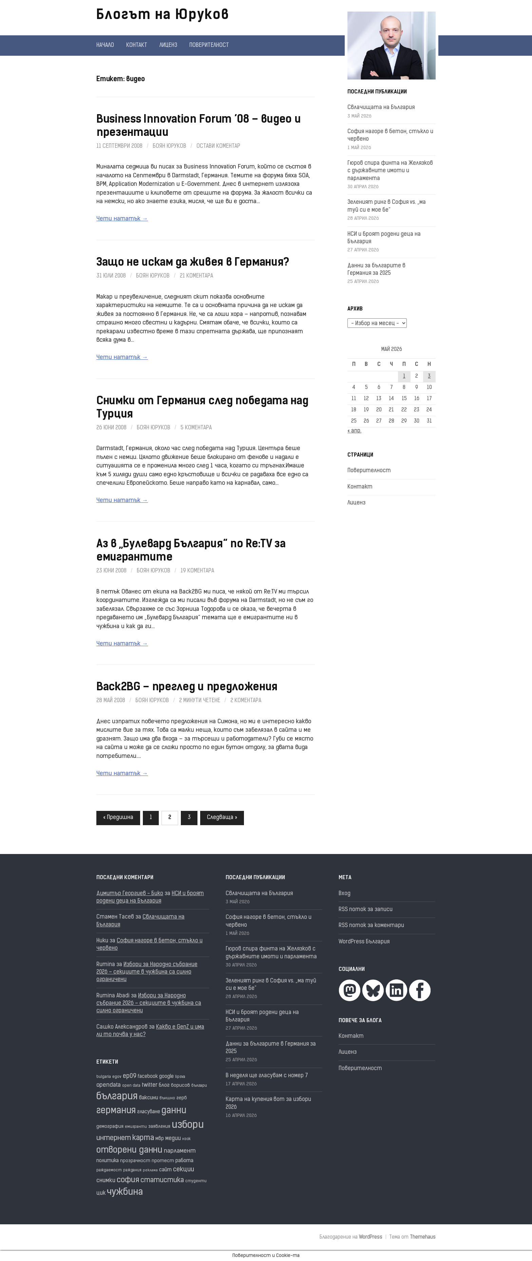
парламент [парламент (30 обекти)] (180, 1151)
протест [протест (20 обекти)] (163, 1161)
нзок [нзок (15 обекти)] (186, 1139)
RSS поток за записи (366, 909)
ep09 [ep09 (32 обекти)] (129, 1076)
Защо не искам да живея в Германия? (192, 262)
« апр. (354, 431)
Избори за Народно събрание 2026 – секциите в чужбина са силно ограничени (146, 972)
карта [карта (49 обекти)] (143, 1138)
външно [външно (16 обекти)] (167, 1098)
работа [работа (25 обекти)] (184, 1161)
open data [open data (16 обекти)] (131, 1086)
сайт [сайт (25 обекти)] (165, 1170)
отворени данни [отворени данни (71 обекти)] (129, 1150)
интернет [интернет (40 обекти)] (113, 1138)
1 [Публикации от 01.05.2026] (404, 376)
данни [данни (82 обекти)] (174, 1111)
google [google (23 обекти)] (166, 1076)
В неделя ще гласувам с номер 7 (267, 1076)
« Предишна (118, 817)
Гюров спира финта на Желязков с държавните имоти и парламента (390, 171)
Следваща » (222, 817)
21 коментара (196, 276)
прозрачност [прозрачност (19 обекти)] (135, 1161)
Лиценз (168, 45)
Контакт (136, 45)
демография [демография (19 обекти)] (110, 1126)
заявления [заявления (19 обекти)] (159, 1126)
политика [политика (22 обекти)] (107, 1161)
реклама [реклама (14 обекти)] (150, 1170)
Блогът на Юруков (162, 15)
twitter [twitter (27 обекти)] (149, 1085)
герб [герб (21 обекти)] (181, 1098)
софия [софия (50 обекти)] (128, 1180)
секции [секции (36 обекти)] (183, 1170)
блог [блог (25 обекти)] (164, 1085)
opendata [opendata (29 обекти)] (108, 1085)
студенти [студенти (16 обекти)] (196, 1181)
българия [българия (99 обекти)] (117, 1097)
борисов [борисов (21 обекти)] (180, 1085)
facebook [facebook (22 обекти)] (148, 1076)
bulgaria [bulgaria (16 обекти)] (103, 1077)
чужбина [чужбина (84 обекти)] (125, 1192)
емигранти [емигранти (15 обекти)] (136, 1127)
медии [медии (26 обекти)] (173, 1138)
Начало (105, 45)
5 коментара (196, 428)
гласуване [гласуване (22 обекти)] (148, 1112)
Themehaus (423, 1237)
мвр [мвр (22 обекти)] (159, 1138)
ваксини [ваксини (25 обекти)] (148, 1098)
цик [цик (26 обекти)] (101, 1193)
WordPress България (364, 942)
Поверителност (209, 45)
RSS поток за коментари (371, 925)
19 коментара (197, 571)
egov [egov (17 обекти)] (116, 1077)
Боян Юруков (169, 146)
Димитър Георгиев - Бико (129, 893)
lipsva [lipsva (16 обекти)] (180, 1077)
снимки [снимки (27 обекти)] (105, 1181)
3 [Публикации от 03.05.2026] (429, 376)
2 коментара (245, 701)
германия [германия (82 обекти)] (116, 1111)
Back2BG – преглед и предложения (187, 687)
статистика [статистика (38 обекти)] (162, 1180)
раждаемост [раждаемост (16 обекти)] (109, 1170)
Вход (344, 893)
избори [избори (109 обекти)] (188, 1125)
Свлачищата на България (381, 107)
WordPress (370, 1237)
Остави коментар (218, 146)
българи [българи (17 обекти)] (199, 1086)
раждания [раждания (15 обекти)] (132, 1170)
